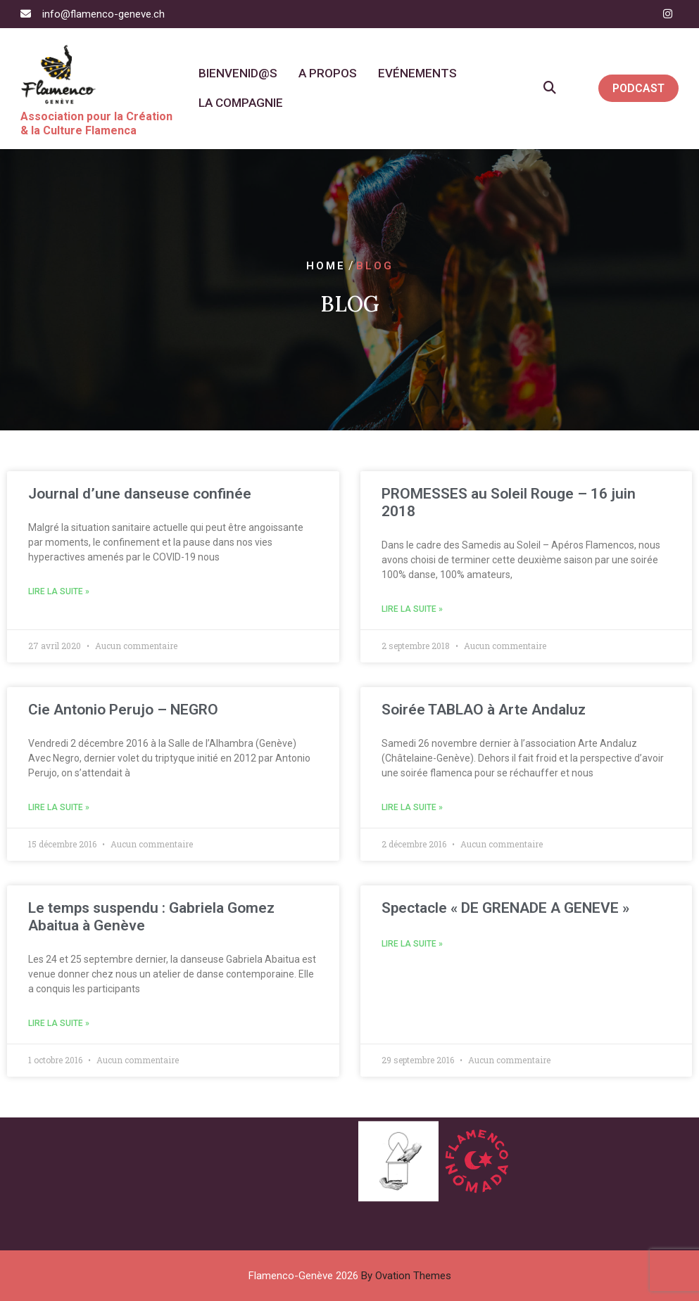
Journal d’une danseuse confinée (139, 493)
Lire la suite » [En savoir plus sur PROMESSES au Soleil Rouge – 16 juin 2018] (412, 609)
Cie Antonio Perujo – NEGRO (123, 709)
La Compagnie (241, 103)
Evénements (417, 73)
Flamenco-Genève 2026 (349, 1275)
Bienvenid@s (238, 73)
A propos (327, 73)
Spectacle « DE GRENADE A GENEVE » (505, 907)
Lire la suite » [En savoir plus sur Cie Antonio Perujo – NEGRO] (58, 807)
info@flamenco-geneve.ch (103, 14)
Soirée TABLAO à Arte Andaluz (484, 709)
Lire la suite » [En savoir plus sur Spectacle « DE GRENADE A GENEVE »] (412, 944)
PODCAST (638, 88)
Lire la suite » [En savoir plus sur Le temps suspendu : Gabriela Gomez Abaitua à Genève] (58, 1023)
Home (326, 265)
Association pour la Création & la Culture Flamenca (96, 123)
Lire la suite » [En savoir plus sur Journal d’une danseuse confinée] (58, 591)
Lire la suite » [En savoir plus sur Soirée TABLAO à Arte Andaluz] (412, 807)
